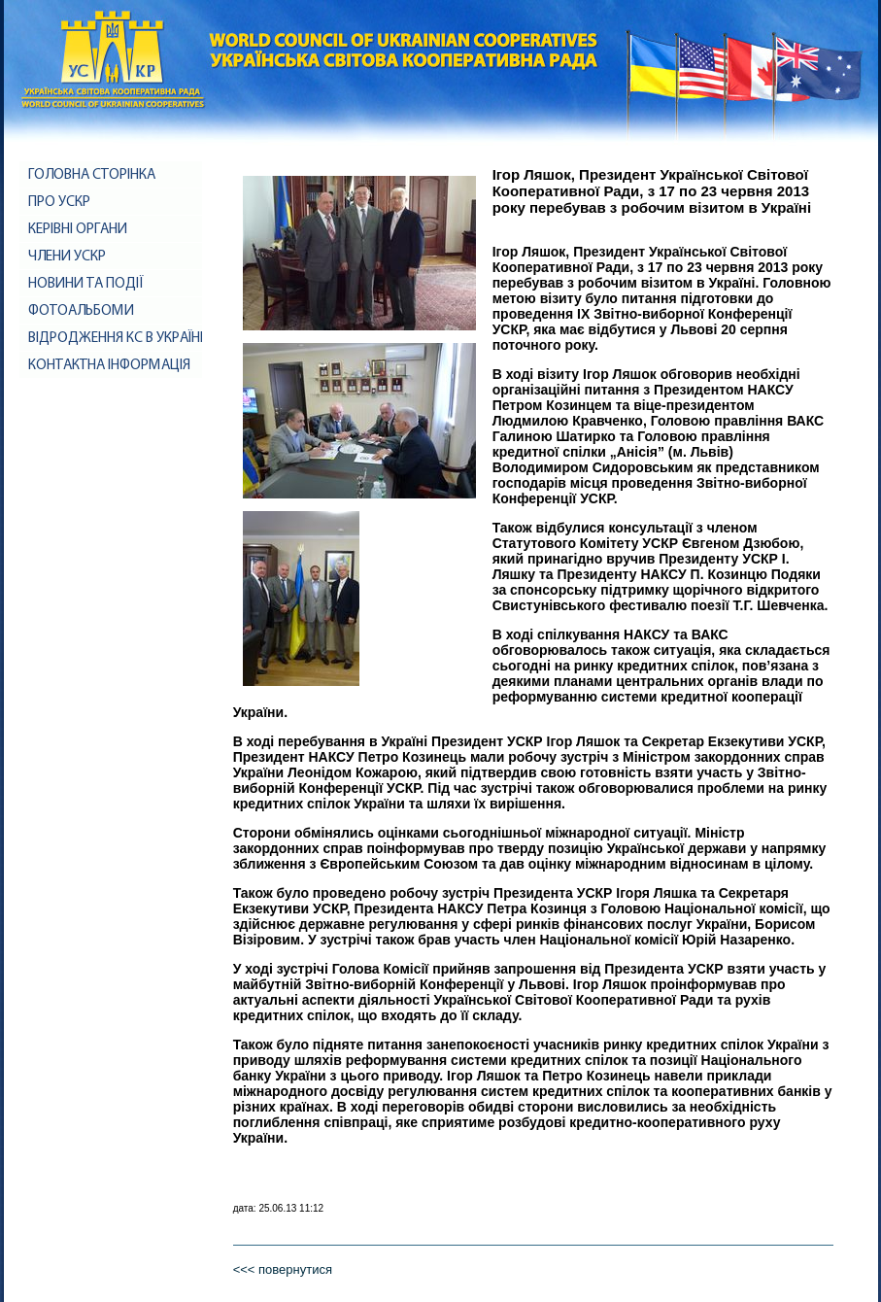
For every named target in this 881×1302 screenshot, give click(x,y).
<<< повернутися (282, 1269)
